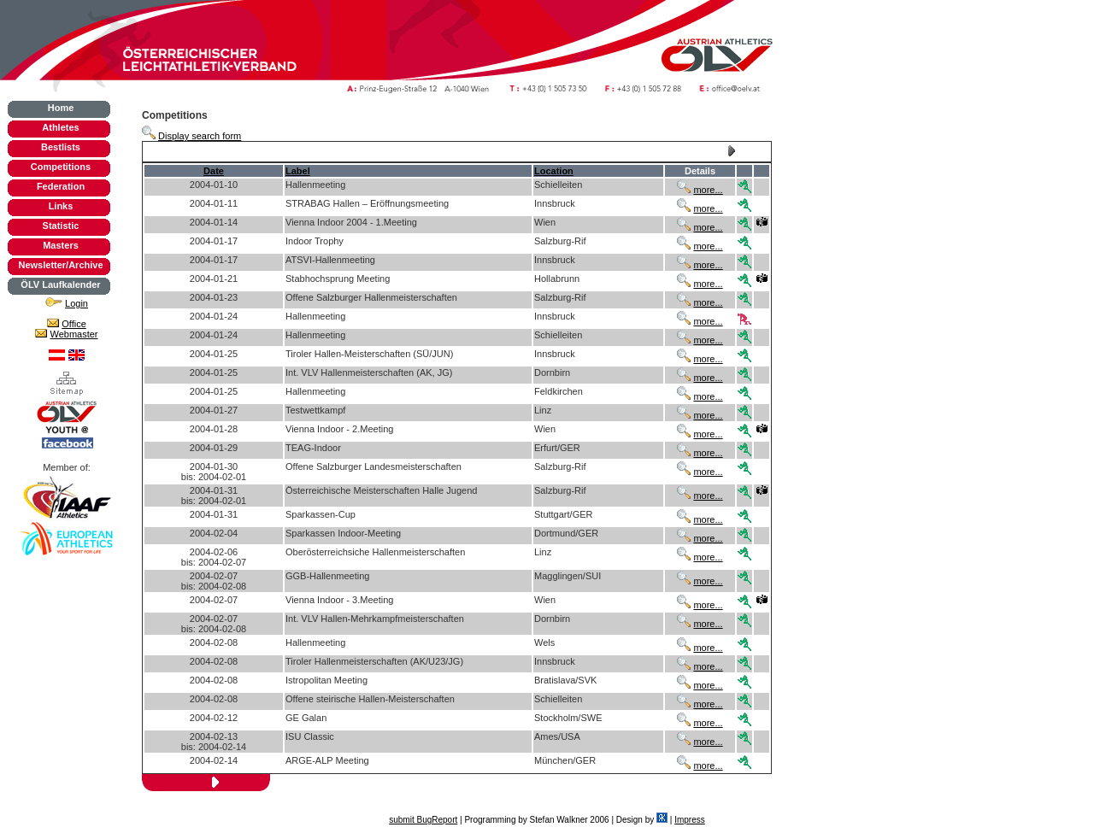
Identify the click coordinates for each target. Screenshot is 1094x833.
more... (707, 190)
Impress (689, 819)
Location (553, 171)
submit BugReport (423, 819)
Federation (61, 186)
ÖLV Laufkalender (60, 284)
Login (76, 303)
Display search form (199, 136)
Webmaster (74, 334)
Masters (61, 245)
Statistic (61, 225)
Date (213, 171)
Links (61, 206)
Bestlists (60, 147)
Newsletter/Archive (60, 265)
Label (297, 171)
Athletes (60, 127)
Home (61, 108)
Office (74, 324)
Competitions (61, 166)
